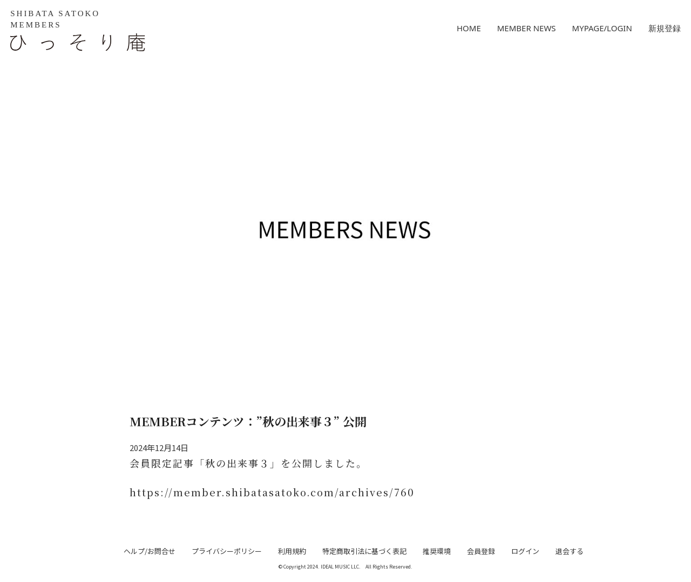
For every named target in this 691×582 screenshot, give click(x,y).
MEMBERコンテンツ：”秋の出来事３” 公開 (248, 421)
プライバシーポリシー (227, 551)
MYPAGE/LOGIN (602, 28)
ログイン (525, 551)
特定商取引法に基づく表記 (364, 551)
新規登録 (664, 28)
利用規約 (292, 551)
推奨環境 (437, 551)
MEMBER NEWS (526, 28)
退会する (569, 551)
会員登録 (481, 551)
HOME (469, 28)
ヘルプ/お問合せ (149, 551)
